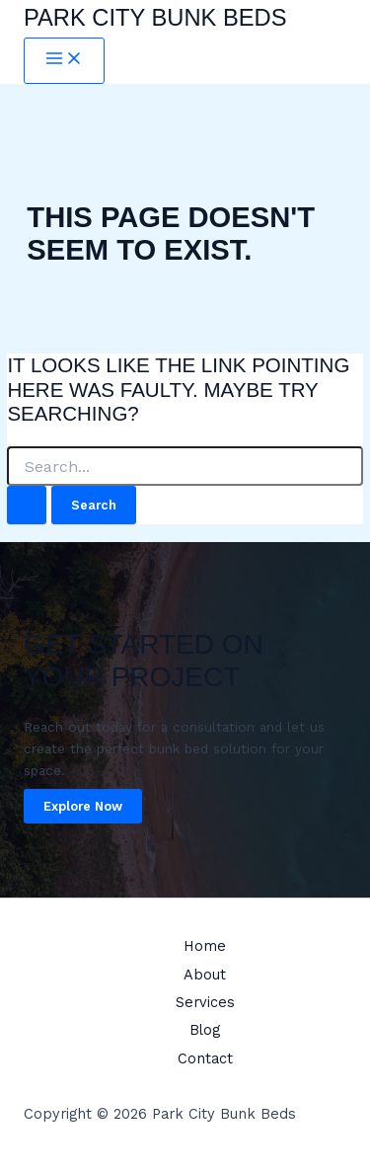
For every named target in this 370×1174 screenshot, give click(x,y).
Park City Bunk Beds (155, 18)
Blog (204, 1030)
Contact (205, 1058)
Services (205, 1002)
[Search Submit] (26, 505)
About (205, 974)
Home (205, 946)
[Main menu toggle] (64, 61)
